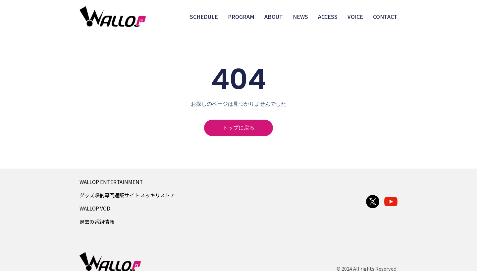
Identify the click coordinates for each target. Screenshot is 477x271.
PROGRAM (241, 16)
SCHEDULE (204, 16)
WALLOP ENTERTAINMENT (111, 181)
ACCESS (328, 16)
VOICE (355, 16)
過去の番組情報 (97, 221)
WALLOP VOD (95, 208)
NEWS (300, 16)
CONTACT (385, 16)
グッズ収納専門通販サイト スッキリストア (127, 195)
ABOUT (273, 16)
